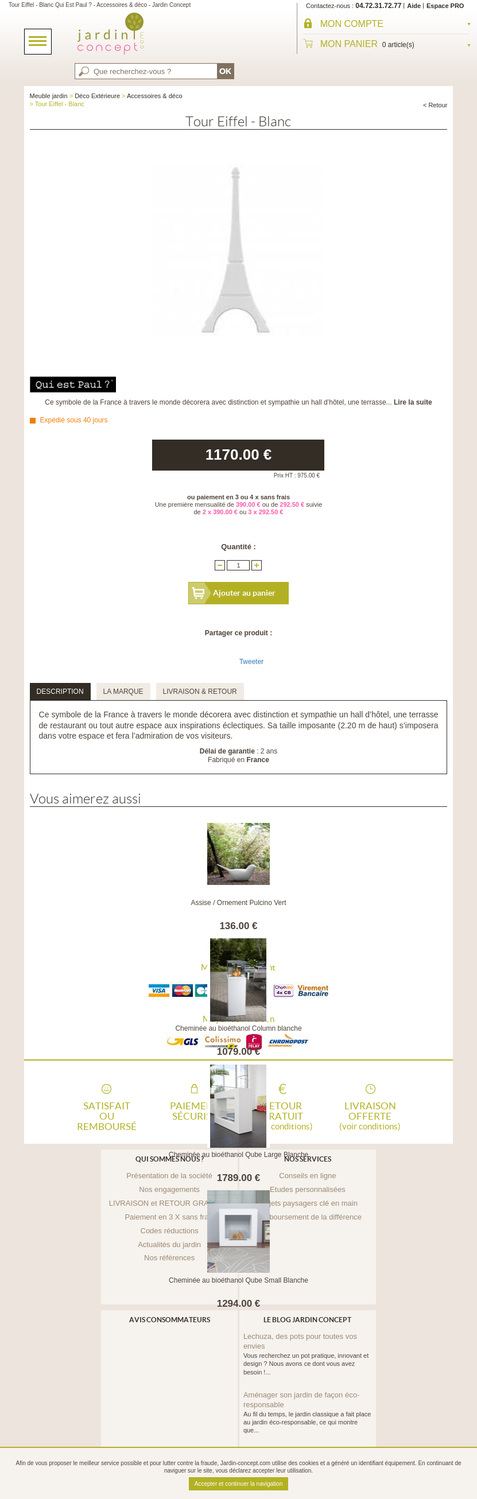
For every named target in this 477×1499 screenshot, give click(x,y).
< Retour (435, 105)
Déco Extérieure (97, 95)
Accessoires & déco (155, 95)
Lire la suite (413, 402)
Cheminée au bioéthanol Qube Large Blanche (239, 1155)
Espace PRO (445, 5)
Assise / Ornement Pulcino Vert (238, 903)
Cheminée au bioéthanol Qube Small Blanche (238, 1280)
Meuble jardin (49, 95)
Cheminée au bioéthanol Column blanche (238, 1028)
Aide (414, 5)
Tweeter (251, 662)
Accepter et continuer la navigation (238, 1484)
